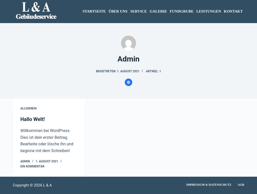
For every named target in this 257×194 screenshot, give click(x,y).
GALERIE (158, 11)
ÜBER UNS (118, 11)
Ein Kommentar (32, 166)
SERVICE (138, 11)
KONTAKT (233, 11)
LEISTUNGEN (208, 11)
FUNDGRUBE (182, 11)
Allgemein (28, 108)
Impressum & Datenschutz (208, 184)
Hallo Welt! (32, 119)
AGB (241, 184)
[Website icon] (128, 82)
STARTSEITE (94, 11)
